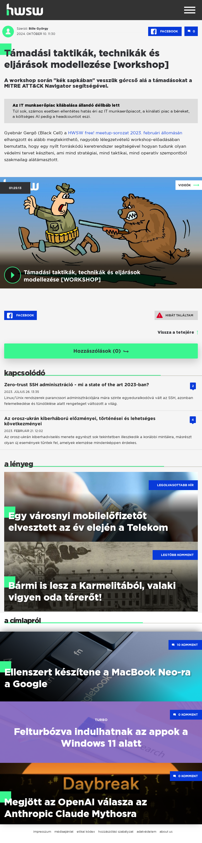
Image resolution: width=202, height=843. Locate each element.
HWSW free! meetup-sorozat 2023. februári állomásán (125, 132)
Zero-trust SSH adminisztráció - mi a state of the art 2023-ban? (76, 385)
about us (166, 831)
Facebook (165, 31)
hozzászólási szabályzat (115, 831)
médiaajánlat (63, 831)
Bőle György (38, 28)
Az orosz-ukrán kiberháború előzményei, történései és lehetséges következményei (79, 421)
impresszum (42, 831)
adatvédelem (146, 831)
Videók (184, 185)
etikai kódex (86, 831)
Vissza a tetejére (176, 333)
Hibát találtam (175, 315)
